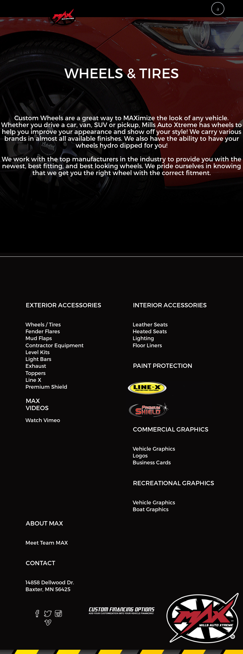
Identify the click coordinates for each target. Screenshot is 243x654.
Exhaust (35, 366)
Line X (33, 380)
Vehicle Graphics (154, 449)
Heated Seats (150, 331)
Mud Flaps (38, 338)
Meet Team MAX (46, 542)
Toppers (35, 373)
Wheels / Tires (43, 324)
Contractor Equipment (54, 345)
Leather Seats (150, 324)
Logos (140, 455)
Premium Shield (46, 387)
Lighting (143, 338)
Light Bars (38, 359)
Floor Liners (147, 345)
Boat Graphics (150, 509)
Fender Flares (42, 331)
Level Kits (37, 352)
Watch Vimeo (42, 420)
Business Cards (152, 463)
